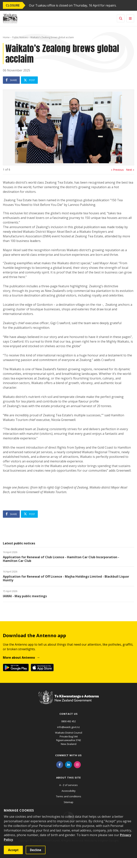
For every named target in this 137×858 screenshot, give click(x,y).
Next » (130, 169)
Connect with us (68, 755)
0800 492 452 (68, 721)
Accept (13, 850)
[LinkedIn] (68, 764)
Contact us (68, 714)
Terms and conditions (68, 796)
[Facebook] (59, 764)
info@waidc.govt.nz (68, 727)
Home (6, 37)
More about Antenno (19, 657)
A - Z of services (68, 785)
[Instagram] (77, 764)
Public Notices (20, 37)
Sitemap (68, 802)
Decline (35, 850)
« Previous (117, 169)
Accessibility (69, 791)
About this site (68, 777)
